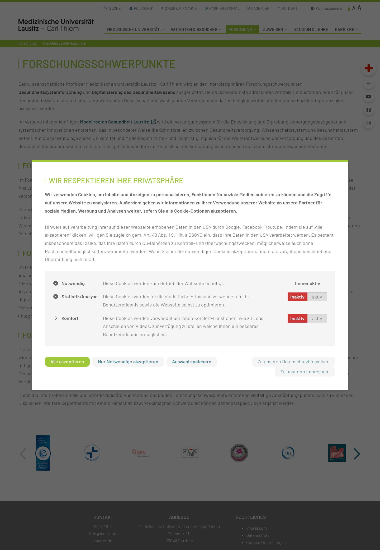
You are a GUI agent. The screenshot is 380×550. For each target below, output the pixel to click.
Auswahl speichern (191, 361)
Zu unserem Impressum (305, 371)
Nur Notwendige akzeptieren (128, 361)
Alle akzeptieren (67, 361)
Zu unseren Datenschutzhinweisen (294, 361)
